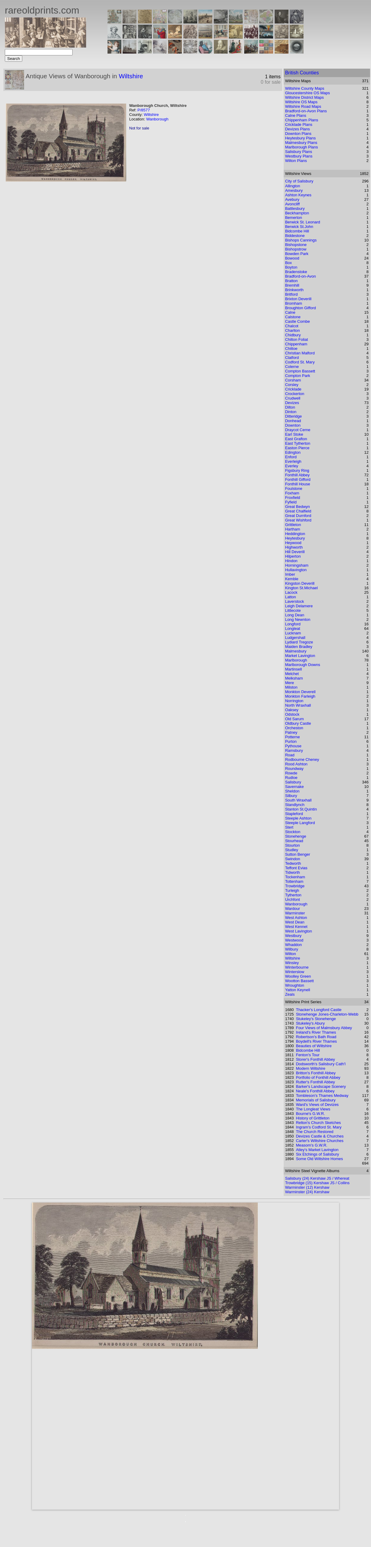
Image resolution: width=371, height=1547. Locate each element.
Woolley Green (298, 976)
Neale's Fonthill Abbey (315, 1091)
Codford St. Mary (300, 362)
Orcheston (294, 728)
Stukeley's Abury (310, 1023)
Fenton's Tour (308, 1055)
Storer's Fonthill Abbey (315, 1059)
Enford (291, 457)
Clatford (292, 357)
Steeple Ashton (298, 818)
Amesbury (294, 190)
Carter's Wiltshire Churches (320, 1140)
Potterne (292, 737)
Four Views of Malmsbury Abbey (324, 1028)
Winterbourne (297, 967)
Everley (291, 466)
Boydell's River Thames (316, 1041)
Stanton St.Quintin (301, 809)
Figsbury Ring (297, 470)
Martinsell (293, 669)
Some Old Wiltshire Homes (319, 1158)
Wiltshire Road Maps (303, 106)
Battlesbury (295, 208)
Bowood (292, 258)
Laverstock (294, 601)
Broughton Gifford (300, 308)
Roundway (294, 768)
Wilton (290, 953)
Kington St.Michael (301, 588)
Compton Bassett (300, 371)
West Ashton (296, 917)
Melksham (294, 678)
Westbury (293, 935)
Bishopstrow (296, 249)
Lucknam (293, 633)
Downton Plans (298, 133)
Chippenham (296, 344)
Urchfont (292, 899)
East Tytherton (297, 443)
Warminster (295, 913)
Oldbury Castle (298, 723)
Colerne (292, 366)
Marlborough (296, 660)
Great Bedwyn (297, 506)
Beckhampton (297, 213)
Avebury (292, 199)
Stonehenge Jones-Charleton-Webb (327, 1014)
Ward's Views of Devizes (317, 1104)
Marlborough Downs (302, 664)
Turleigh (292, 890)
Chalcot (291, 326)
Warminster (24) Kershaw (307, 1192)
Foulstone (293, 488)
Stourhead (294, 841)
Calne (290, 312)
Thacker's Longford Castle (318, 1009)
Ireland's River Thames (316, 1032)
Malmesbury (296, 651)
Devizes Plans (297, 129)
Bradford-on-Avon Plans (306, 111)
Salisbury (293, 782)
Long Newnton (297, 619)
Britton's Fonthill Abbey (316, 1073)
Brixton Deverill (298, 299)
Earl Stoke (294, 434)
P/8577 (143, 110)
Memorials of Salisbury (316, 1100)
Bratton (291, 281)
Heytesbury (295, 538)
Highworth (294, 547)
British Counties (302, 72)
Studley (291, 850)
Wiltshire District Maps (304, 97)
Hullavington (296, 570)
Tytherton (293, 895)
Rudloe (291, 777)
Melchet (292, 673)
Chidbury (293, 335)
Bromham (293, 303)
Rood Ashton (296, 764)
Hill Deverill (295, 551)
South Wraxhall (298, 800)
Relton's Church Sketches (318, 1122)
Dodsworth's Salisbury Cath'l (321, 1064)
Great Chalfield (298, 511)
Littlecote (293, 610)
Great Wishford (298, 520)
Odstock (292, 714)
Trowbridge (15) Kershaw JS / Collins (317, 1183)
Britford (291, 294)
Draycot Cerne (297, 430)
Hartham (292, 529)
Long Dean (294, 615)
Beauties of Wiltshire (314, 1046)
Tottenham (294, 881)
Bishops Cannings (301, 240)
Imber (290, 574)
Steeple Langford (300, 822)
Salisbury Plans (298, 151)
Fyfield (291, 502)
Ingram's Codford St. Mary (318, 1127)
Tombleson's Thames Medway (322, 1095)
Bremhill (292, 285)
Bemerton (293, 217)
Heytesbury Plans (300, 138)
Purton (291, 741)
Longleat (292, 628)
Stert (289, 827)
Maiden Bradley (298, 646)
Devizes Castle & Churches (320, 1136)
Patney (291, 732)
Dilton (290, 407)
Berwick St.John (299, 226)
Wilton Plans (296, 160)
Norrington (294, 701)
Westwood (294, 940)
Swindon (292, 859)
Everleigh (293, 461)
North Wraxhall (298, 705)
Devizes (292, 402)
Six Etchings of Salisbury (317, 1154)
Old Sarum (294, 719)
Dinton (291, 411)
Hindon (291, 561)
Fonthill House (297, 484)
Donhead (293, 421)
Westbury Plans (299, 156)
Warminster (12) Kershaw (307, 1187)
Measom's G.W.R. (311, 1145)
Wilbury (291, 949)
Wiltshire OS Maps (301, 102)
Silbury (291, 795)
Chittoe (291, 348)
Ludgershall (295, 637)
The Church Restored (314, 1131)
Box (288, 262)
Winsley (292, 962)
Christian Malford (300, 353)
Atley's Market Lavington (317, 1149)
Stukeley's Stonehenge (316, 1018)
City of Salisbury (299, 181)
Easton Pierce (297, 448)
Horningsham (296, 565)
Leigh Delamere (299, 606)
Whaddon (293, 944)
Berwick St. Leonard (302, 222)
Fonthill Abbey (297, 475)
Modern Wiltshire (311, 1068)
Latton (290, 597)
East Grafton (296, 439)
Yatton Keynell (297, 990)
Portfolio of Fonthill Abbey (318, 1077)
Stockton (293, 832)
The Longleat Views (313, 1109)
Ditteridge (293, 416)
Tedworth (293, 863)
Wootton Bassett (299, 981)
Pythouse (293, 746)
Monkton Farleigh (300, 696)
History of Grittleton (312, 1118)
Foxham (292, 493)
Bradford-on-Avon (300, 276)
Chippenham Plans (301, 120)
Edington (293, 452)
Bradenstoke (296, 271)
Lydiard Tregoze (299, 642)
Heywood (293, 542)
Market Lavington (300, 655)
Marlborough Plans (301, 147)
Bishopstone (296, 244)
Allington (292, 186)
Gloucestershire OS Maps (307, 93)
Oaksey (291, 710)
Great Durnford (298, 515)
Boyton (291, 267)
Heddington (295, 533)
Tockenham (295, 877)
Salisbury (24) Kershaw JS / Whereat (317, 1178)
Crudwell (293, 398)
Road (290, 755)
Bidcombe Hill (297, 231)
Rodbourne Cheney (302, 759)
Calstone (293, 317)
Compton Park (297, 375)
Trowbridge (295, 886)
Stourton (292, 845)
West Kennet (296, 926)
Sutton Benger (297, 854)
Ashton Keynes (298, 195)
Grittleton (293, 524)
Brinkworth (294, 290)
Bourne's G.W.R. (310, 1113)
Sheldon (292, 791)
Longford (293, 624)
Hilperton (293, 556)
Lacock (291, 592)
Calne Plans (295, 115)
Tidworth (292, 872)
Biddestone (295, 235)
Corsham (293, 380)
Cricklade (293, 389)
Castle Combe (297, 321)
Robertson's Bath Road (316, 1037)
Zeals (290, 994)
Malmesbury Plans (301, 142)
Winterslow (294, 972)
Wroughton (294, 985)
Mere (289, 682)
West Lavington (298, 931)
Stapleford (294, 813)
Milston (291, 687)
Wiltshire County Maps (304, 88)
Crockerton (294, 393)
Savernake (294, 786)
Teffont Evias (296, 868)
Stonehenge (295, 836)
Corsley (291, 384)
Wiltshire (131, 76)
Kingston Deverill (300, 583)
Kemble (291, 579)
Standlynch (294, 804)
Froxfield (292, 497)
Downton (293, 425)
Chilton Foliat (296, 339)
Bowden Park (296, 253)
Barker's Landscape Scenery (321, 1086)
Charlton (292, 330)
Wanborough (157, 119)
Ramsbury (294, 750)
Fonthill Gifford (297, 479)
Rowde (291, 773)
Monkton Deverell (300, 691)
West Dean (294, 922)
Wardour (292, 908)
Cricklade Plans (298, 124)
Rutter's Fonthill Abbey (315, 1082)
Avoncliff (292, 204)
